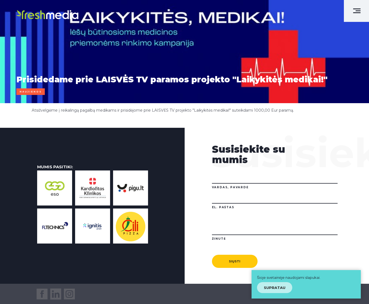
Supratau (274, 287)
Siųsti (234, 261)
